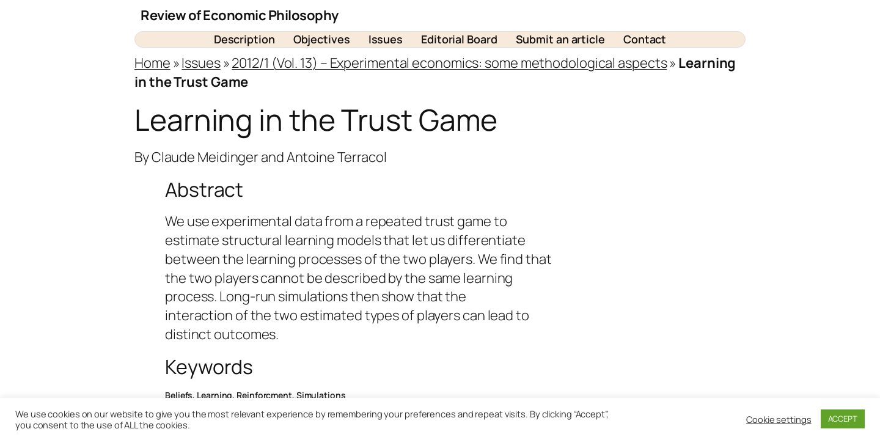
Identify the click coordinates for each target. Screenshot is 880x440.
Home (152, 63)
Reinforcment (264, 395)
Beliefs (179, 395)
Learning (214, 395)
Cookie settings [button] (779, 419)
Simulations (321, 395)
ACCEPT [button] (842, 418)
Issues (201, 63)
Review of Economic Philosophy (240, 15)
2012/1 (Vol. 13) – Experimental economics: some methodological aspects (449, 63)
